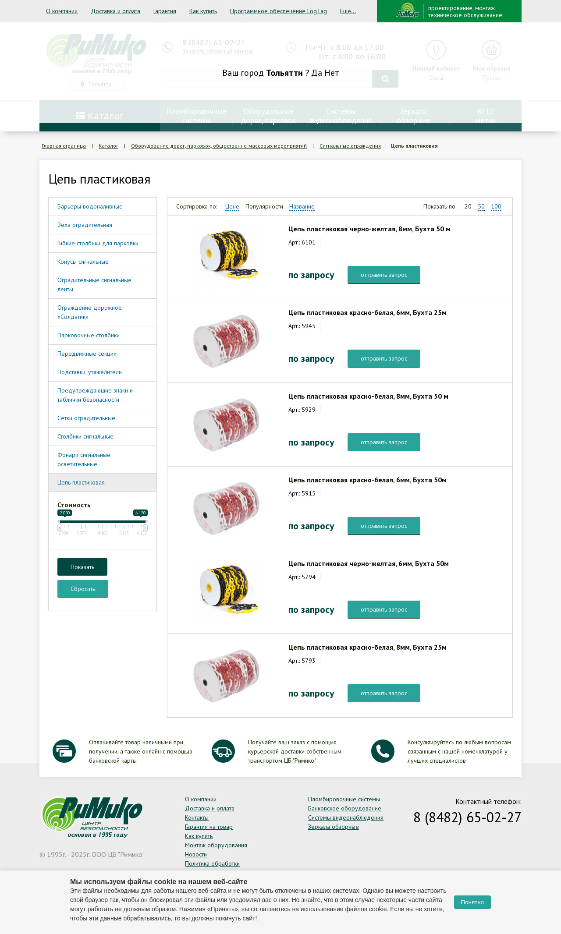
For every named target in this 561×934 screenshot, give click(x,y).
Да (316, 72)
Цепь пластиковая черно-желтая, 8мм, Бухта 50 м (369, 228)
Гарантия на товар (209, 827)
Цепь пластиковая (81, 482)
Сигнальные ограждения (350, 145)
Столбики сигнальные (85, 436)
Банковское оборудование (344, 808)
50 (481, 206)
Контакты (197, 817)
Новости (196, 854)
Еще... (348, 11)
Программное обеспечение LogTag (278, 11)
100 (496, 206)
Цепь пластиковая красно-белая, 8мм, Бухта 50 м (368, 396)
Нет (331, 72)
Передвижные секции (87, 353)
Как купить (203, 11)
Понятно (472, 902)
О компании (62, 11)
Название (302, 206)
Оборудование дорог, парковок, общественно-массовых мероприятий (219, 145)
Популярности (264, 206)
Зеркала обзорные (333, 827)
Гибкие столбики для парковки (97, 243)
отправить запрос (384, 275)
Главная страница (64, 145)
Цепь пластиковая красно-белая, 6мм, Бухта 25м (367, 312)
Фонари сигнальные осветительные (83, 459)
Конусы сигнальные (83, 261)
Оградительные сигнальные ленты (94, 284)
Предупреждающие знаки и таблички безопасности (95, 394)
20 (468, 206)
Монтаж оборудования (216, 845)
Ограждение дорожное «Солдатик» (89, 312)
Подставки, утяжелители (89, 372)
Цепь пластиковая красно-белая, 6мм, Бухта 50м (367, 479)
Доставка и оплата (115, 11)
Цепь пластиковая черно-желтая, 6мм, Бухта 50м (368, 563)
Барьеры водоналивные (90, 206)
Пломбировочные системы (344, 799)
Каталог (108, 145)
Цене (232, 206)
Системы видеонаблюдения (345, 817)
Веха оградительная (84, 225)
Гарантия (164, 11)
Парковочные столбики (88, 335)
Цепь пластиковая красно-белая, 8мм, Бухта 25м (367, 647)
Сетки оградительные (86, 418)
